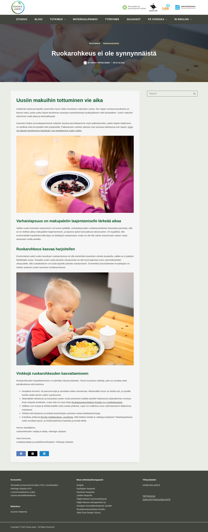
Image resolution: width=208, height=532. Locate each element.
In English (183, 19)
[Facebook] (21, 453)
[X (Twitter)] (32, 453)
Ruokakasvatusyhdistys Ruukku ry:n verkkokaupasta (97, 402)
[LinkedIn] (44, 453)
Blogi (39, 19)
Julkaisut (134, 19)
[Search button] (194, 94)
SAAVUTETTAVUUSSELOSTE (156, 499)
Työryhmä (112, 19)
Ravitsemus (94, 44)
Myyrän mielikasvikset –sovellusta (57, 417)
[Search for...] (169, 94)
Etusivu (21, 19)
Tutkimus (58, 19)
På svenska (158, 19)
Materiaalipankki (85, 19)
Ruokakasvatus (111, 44)
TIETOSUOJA (149, 496)
